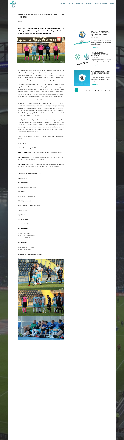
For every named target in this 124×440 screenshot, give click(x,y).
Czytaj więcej (94, 47)
